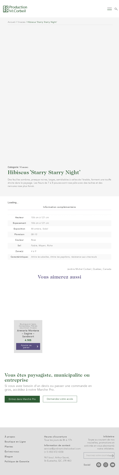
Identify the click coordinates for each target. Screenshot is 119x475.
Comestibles (24, 326)
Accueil (11, 22)
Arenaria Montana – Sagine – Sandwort (28, 333)
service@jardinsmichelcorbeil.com (62, 448)
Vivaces (21, 22)
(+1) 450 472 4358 (54, 451)
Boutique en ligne (28, 324)
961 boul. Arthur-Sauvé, (56, 457)
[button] (109, 8)
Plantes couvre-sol (28, 327)
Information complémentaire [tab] (59, 207)
